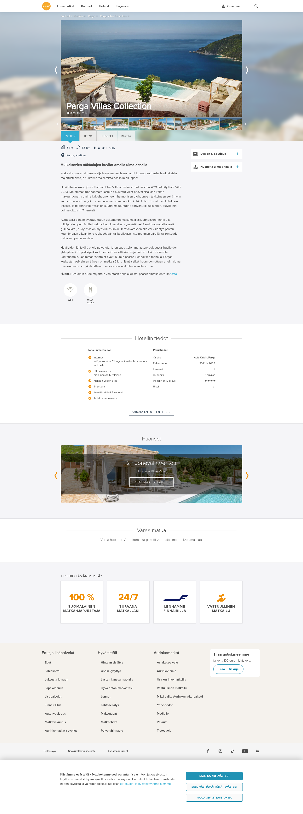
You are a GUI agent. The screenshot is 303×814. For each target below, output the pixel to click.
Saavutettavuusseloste (82, 751)
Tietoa (88, 136)
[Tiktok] (232, 751)
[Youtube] (245, 751)
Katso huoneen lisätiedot (151, 482)
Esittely (70, 136)
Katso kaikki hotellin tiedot (150, 412)
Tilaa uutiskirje (228, 669)
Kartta (126, 136)
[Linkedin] (257, 751)
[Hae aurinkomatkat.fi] (256, 6)
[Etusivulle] (46, 6)
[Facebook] (208, 751)
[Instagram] (220, 751)
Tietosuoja (49, 751)
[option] (151, 68)
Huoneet (107, 136)
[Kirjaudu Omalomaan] (231, 6)
